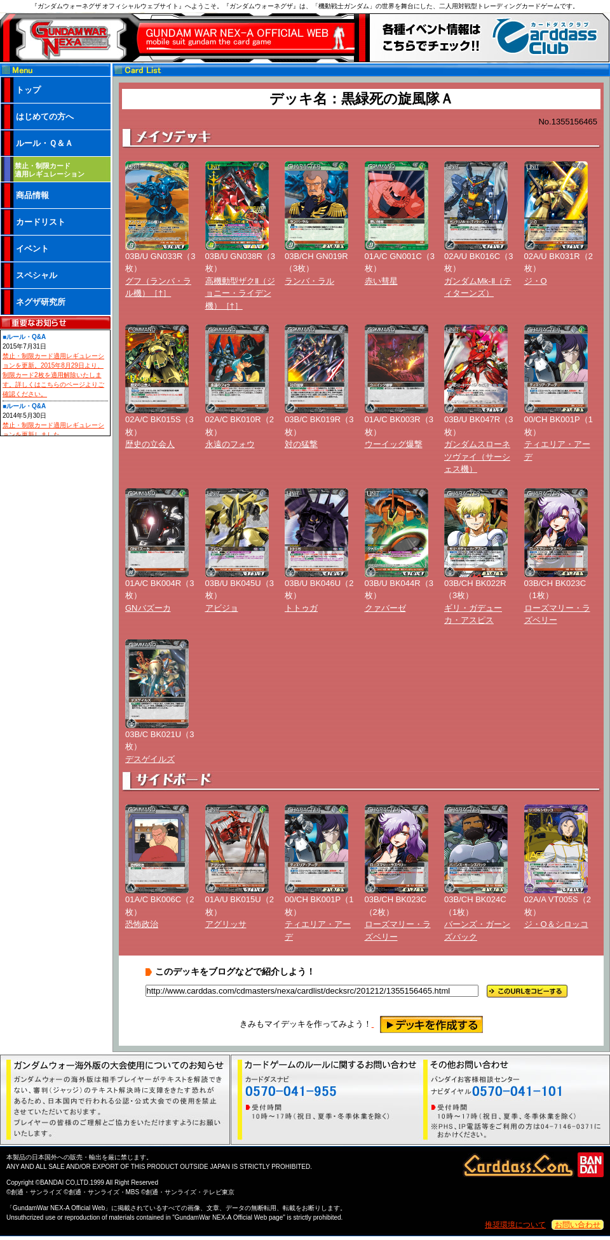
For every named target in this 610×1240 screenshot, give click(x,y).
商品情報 (32, 195)
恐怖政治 (141, 924)
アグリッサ (226, 924)
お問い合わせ (577, 1224)
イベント (32, 248)
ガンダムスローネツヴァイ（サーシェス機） (477, 456)
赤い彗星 (381, 281)
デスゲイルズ (150, 759)
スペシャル (36, 275)
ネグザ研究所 (40, 302)
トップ (28, 90)
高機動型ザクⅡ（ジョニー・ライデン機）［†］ (240, 293)
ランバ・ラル (309, 281)
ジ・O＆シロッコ (556, 924)
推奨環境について (515, 1224)
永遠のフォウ (230, 444)
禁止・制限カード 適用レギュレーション (50, 170)
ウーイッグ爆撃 (394, 444)
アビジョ (221, 608)
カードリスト (40, 222)
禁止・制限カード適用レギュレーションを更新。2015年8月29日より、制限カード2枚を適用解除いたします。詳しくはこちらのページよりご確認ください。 (53, 374)
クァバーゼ (385, 608)
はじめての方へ (45, 116)
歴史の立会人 (150, 444)
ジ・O (535, 281)
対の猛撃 (301, 444)
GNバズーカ (148, 608)
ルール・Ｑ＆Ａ (44, 143)
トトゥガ (301, 608)
